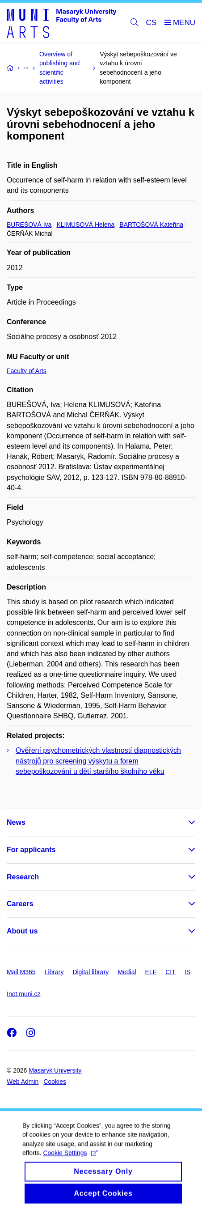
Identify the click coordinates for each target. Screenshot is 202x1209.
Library (54, 972)
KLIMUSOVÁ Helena (85, 224)
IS (187, 972)
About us (22, 931)
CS (151, 22)
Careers (20, 904)
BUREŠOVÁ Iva (29, 224)
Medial (127, 972)
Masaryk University (55, 1070)
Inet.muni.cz (23, 993)
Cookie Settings (70, 1159)
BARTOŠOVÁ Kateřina (151, 224)
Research (23, 877)
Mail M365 (21, 972)
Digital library (90, 972)
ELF (151, 972)
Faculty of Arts (26, 370)
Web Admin (22, 1081)
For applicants (31, 849)
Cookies (54, 1081)
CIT (170, 972)
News (16, 822)
